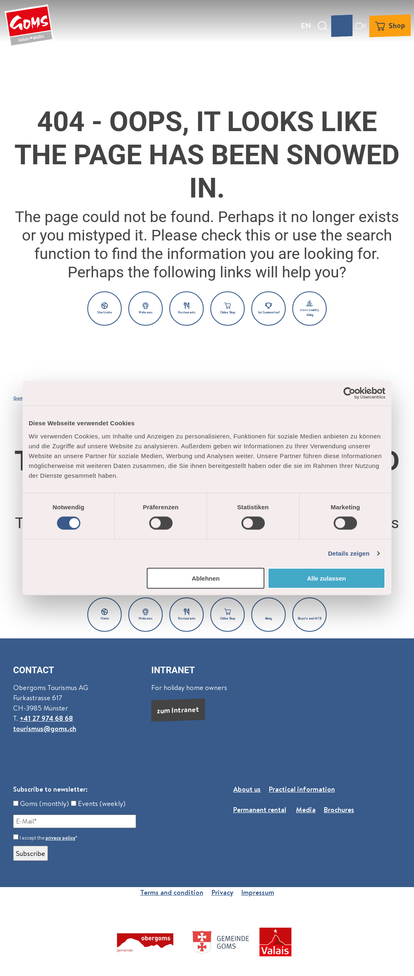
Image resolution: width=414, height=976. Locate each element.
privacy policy (60, 837)
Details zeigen (348, 553)
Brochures (339, 809)
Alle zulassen (326, 577)
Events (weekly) (98, 803)
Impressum (257, 892)
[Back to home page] (29, 25)
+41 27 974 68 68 (46, 718)
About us (247, 789)
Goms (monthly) (41, 803)
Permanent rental (259, 809)
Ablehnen (206, 577)
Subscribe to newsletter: (50, 789)
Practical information (302, 789)
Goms (19, 398)
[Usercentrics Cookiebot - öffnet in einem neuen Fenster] (349, 393)
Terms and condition (171, 892)
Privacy (222, 892)
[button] (104, 308)
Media (306, 809)
